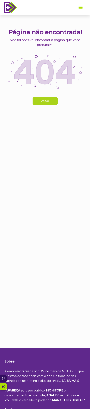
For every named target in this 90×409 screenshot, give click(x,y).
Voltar (45, 101)
